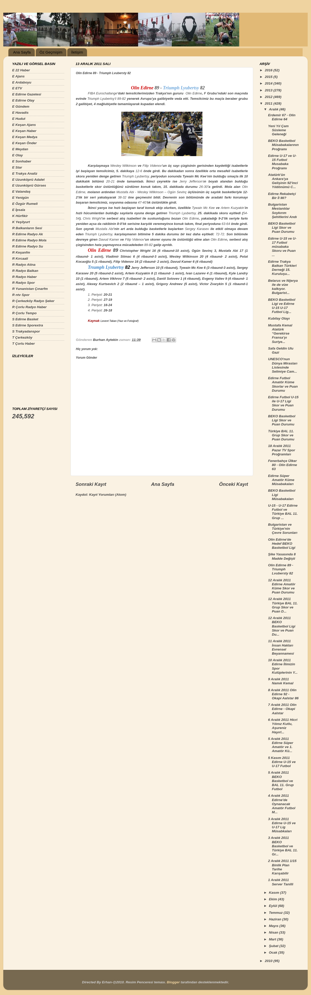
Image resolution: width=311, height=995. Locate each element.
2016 (269, 70)
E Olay (17, 155)
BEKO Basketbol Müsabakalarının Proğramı (283, 145)
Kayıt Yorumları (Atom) (107, 494)
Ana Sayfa (22, 52)
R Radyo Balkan (25, 271)
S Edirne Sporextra (27, 325)
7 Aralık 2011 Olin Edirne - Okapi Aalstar (282, 709)
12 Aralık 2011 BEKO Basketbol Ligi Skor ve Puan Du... (281, 626)
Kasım (274, 892)
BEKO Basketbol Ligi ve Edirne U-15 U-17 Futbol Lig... (281, 306)
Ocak (273, 952)
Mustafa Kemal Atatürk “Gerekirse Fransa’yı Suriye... (280, 333)
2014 (269, 83)
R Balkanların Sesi (27, 228)
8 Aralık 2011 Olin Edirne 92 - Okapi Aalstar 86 (283, 694)
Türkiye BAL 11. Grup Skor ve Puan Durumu (281, 435)
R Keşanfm (21, 252)
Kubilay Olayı (279, 318)
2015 (269, 77)
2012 (269, 97)
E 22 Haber (21, 70)
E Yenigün (20, 198)
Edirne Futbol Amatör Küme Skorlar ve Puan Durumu (283, 384)
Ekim (273, 899)
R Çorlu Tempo (24, 313)
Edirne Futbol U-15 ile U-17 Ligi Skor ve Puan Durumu (283, 403)
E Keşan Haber (24, 131)
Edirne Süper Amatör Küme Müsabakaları (281, 480)
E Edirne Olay (23, 100)
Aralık (274, 109)
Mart (273, 939)
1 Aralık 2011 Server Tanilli (280, 882)
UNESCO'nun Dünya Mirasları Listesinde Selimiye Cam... (283, 365)
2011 (269, 103)
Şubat (274, 946)
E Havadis (20, 112)
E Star (17, 167)
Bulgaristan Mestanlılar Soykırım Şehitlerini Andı (282, 211)
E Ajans (18, 76)
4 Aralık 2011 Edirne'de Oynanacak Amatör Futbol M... (281, 804)
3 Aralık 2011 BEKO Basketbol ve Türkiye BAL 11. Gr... (283, 846)
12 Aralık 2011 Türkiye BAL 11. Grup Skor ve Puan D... (283, 605)
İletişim (77, 52)
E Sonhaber (21, 161)
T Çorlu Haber (23, 343)
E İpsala (18, 210)
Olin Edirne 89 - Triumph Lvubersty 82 (280, 569)
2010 (269, 961)
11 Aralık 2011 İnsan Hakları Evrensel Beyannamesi (281, 647)
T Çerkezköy (22, 337)
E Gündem (20, 106)
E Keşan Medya (24, 137)
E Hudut (18, 119)
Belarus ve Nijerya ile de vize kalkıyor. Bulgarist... (283, 287)
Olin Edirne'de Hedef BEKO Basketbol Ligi (281, 544)
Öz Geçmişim (51, 52)
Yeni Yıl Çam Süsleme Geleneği (278, 130)
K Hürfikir (20, 216)
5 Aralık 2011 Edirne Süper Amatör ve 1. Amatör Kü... (280, 745)
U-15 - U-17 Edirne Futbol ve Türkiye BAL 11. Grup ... (283, 512)
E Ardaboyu (21, 82)
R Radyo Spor (23, 283)
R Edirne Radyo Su (27, 246)
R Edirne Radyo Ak (27, 234)
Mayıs (274, 926)
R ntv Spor (20, 295)
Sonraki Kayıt (91, 484)
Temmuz (276, 913)
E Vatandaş (21, 191)
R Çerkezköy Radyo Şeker (33, 301)
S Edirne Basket (25, 319)
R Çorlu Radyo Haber (29, 307)
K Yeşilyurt (21, 222)
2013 (269, 90)
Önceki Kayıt (233, 484)
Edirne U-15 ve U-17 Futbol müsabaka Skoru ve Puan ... (282, 247)
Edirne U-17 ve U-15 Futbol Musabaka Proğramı (282, 162)
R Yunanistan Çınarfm (30, 289)
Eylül (273, 906)
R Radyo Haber (24, 277)
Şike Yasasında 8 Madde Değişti (282, 556)
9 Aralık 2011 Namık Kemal (280, 681)
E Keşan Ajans (24, 125)
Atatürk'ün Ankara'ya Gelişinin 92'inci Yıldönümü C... (283, 181)
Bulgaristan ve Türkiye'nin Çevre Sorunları (283, 529)
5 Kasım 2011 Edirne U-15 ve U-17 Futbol (282, 762)
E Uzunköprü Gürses (29, 185)
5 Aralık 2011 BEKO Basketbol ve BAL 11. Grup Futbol (281, 781)
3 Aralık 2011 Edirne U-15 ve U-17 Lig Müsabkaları (282, 825)
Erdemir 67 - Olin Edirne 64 (282, 117)
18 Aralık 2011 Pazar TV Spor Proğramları (281, 450)
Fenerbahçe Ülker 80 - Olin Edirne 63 (282, 465)
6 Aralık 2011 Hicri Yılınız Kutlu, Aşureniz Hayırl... (283, 726)
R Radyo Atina (24, 265)
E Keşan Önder (24, 143)
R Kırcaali (20, 258)
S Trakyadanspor (26, 331)
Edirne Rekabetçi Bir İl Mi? (282, 196)
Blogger (173, 982)
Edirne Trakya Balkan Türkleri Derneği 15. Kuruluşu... (282, 268)
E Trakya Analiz (24, 173)
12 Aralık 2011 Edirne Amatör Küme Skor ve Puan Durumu (282, 586)
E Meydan (20, 149)
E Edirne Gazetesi (26, 94)
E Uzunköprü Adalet (28, 179)
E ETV (17, 88)
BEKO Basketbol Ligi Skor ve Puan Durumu (281, 228)
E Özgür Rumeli (25, 204)
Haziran (275, 919)
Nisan (274, 932)
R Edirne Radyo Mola (29, 240)
